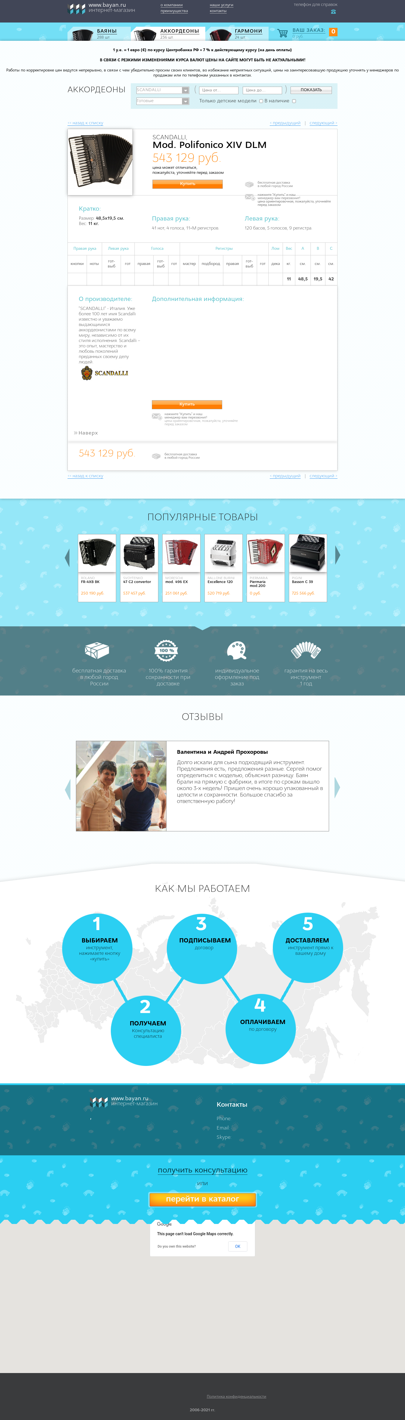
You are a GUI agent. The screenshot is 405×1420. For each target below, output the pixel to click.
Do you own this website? (177, 1246)
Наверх (85, 433)
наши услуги (221, 5)
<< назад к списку (85, 123)
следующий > (324, 123)
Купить (187, 184)
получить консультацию (203, 1170)
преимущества (174, 11)
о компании (172, 5)
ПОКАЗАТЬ (311, 90)
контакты (218, 11)
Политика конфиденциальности (236, 1397)
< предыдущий (285, 123)
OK (237, 1246)
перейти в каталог (202, 1199)
